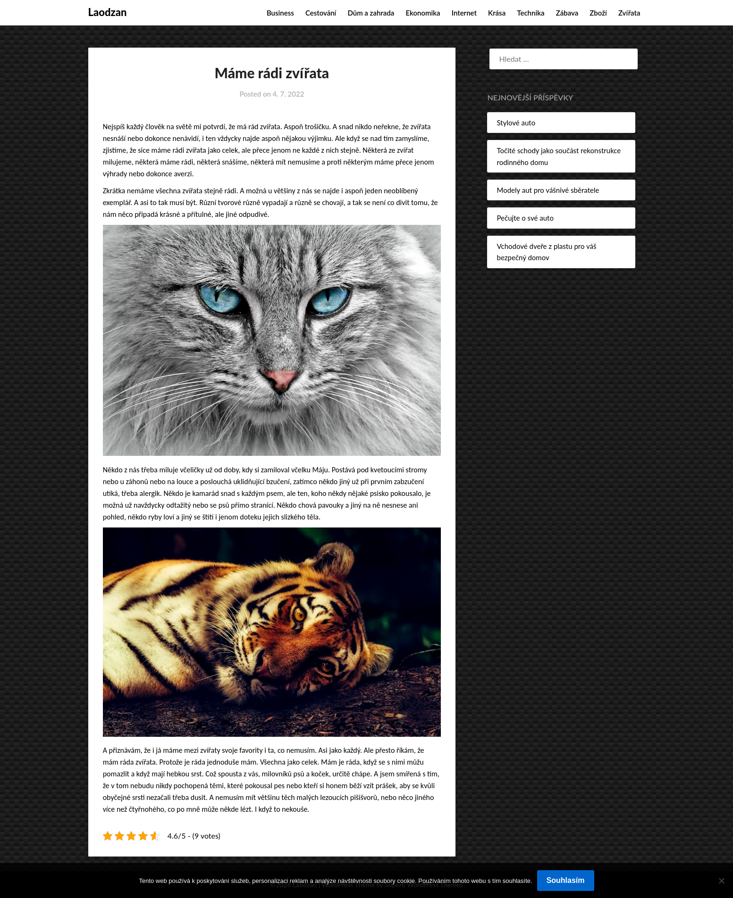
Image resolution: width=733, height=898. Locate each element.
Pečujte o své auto (525, 218)
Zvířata (629, 12)
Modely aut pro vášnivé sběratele (548, 190)
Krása (497, 12)
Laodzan (107, 12)
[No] (721, 880)
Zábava (567, 12)
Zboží (598, 12)
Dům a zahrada (370, 12)
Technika (530, 12)
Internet (464, 12)
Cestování (320, 12)
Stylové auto (516, 122)
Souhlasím (566, 880)
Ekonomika (422, 12)
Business (280, 12)
